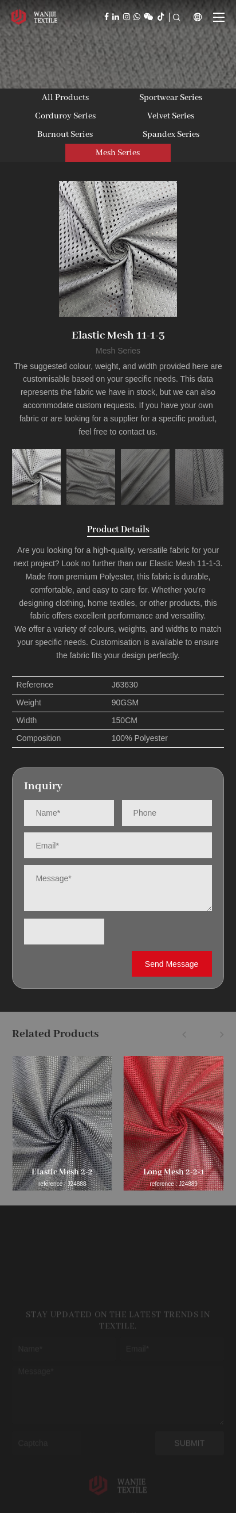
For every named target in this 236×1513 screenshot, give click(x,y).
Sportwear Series (170, 97)
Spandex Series (171, 134)
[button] (184, 1033)
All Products (65, 97)
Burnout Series (65, 134)
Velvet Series (170, 116)
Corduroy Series (65, 116)
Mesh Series (118, 153)
